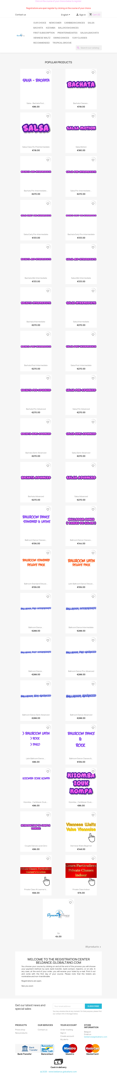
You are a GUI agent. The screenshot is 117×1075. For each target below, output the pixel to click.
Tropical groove (62, 42)
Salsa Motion (81, 147)
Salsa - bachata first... (36, 103)
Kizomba (50, 27)
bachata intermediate (36, 321)
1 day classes (79, 37)
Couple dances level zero (36, 846)
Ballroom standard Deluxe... (36, 584)
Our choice (39, 22)
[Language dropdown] (66, 14)
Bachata (38, 27)
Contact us (20, 14)
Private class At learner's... (36, 889)
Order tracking (66, 1029)
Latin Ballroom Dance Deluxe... (81, 584)
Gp (58, 933)
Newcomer (55, 22)
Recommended (41, 42)
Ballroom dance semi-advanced (35, 715)
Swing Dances (61, 37)
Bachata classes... (81, 103)
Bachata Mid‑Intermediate (36, 278)
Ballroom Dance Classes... (36, 540)
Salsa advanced (81, 496)
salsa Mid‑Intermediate (81, 278)
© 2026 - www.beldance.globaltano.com (58, 1071)
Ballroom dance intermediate (81, 627)
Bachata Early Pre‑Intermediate (81, 234)
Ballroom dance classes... (81, 540)
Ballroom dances (68, 27)
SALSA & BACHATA (89, 32)
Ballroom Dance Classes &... (81, 758)
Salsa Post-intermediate (81, 365)
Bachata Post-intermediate (36, 365)
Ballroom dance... (35, 627)
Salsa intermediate (81, 321)
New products (21, 1033)
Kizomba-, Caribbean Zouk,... (36, 802)
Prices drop (20, 1029)
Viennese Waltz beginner (81, 846)
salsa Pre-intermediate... (81, 191)
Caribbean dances (74, 22)
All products (93, 946)
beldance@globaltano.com (95, 1037)
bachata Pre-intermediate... (36, 191)
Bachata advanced (36, 496)
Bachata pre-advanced (36, 409)
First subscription (44, 32)
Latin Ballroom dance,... (36, 758)
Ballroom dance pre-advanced (81, 671)
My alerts (64, 1039)
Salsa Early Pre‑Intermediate (36, 234)
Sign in (63, 1033)
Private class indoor (81, 889)
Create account (67, 1036)
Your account (68, 1025)
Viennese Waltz (41, 37)
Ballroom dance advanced (81, 715)
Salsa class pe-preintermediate (36, 147)
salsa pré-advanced (81, 409)
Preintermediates (67, 32)
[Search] (89, 47)
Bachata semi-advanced (35, 453)
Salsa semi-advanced (81, 453)
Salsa (91, 22)
